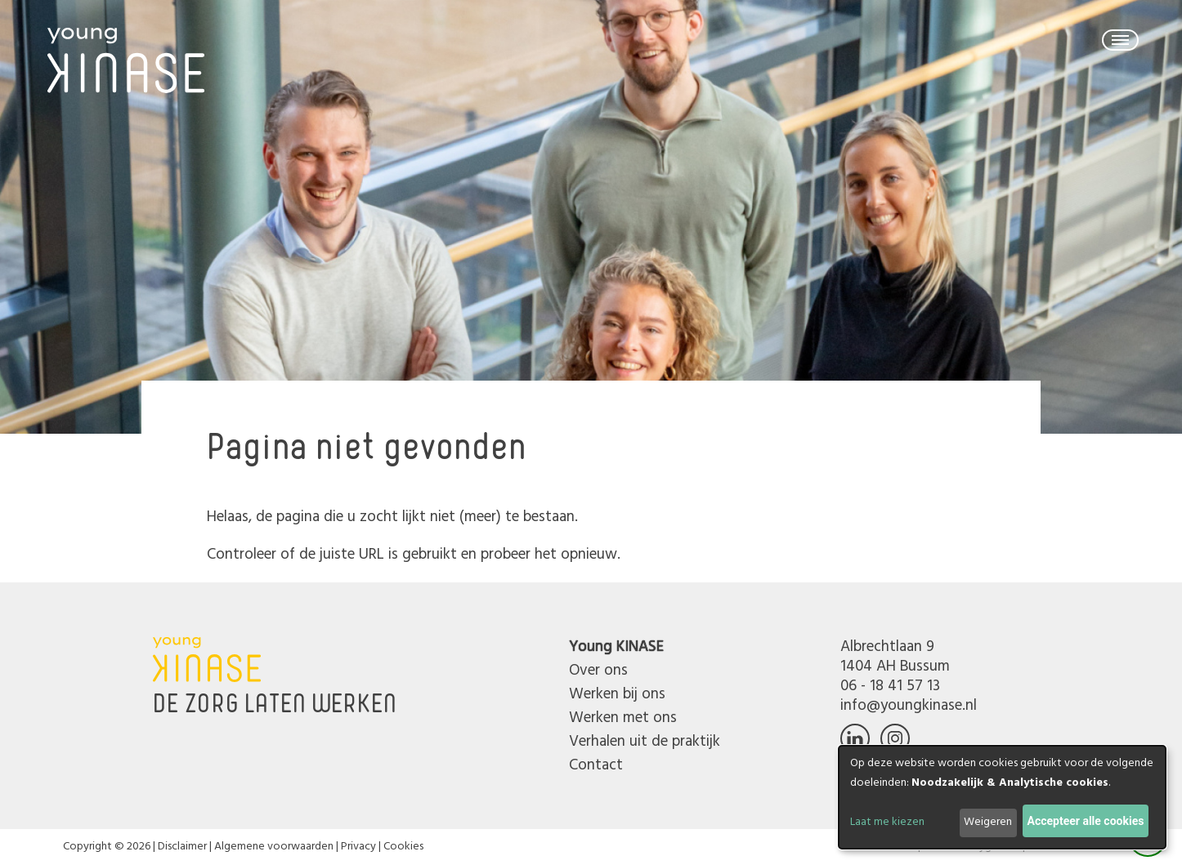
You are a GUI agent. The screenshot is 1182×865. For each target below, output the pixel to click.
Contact (596, 765)
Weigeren (988, 822)
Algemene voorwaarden (274, 846)
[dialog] (1002, 797)
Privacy (358, 846)
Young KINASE (616, 647)
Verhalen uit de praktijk (644, 741)
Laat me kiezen (887, 822)
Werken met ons (623, 718)
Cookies (403, 846)
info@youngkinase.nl (908, 705)
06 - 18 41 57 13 (890, 686)
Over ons (598, 670)
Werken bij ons (617, 694)
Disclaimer (182, 846)
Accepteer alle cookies (1086, 820)
